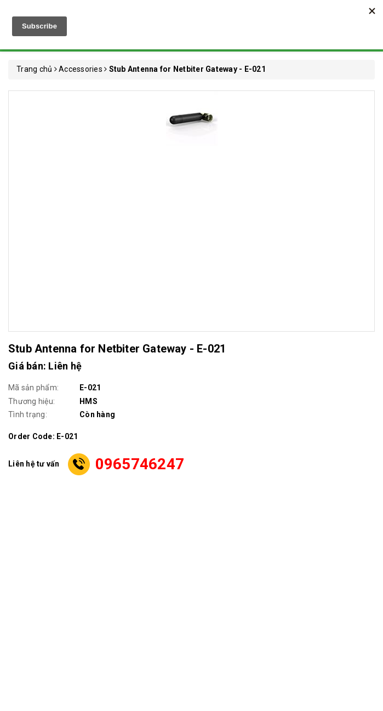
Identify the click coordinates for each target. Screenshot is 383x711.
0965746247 (140, 464)
